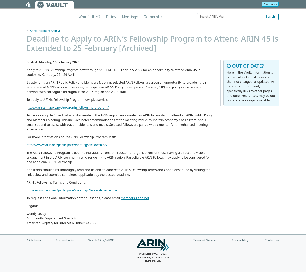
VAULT (57, 5)
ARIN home (34, 240)
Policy (111, 16)
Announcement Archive (45, 31)
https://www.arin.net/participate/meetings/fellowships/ (67, 145)
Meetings (130, 16)
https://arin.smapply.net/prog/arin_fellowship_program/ (68, 107)
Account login (65, 240)
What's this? (89, 16)
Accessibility (240, 240)
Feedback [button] (270, 4)
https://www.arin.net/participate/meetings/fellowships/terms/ (72, 190)
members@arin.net (135, 198)
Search (270, 16)
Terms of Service (204, 240)
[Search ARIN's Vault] (229, 16)
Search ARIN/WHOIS (101, 240)
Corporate (153, 16)
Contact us (272, 240)
